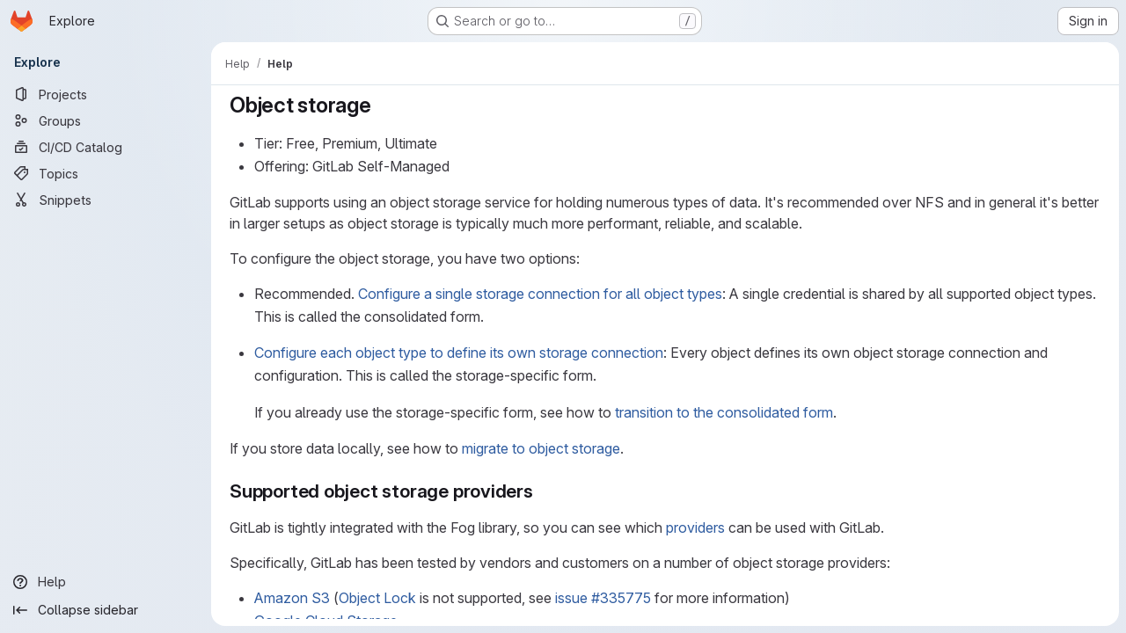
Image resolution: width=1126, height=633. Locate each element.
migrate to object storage (541, 448)
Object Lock (377, 598)
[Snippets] (105, 199)
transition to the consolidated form (724, 412)
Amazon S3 (292, 598)
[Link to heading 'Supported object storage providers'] (543, 491)
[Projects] (105, 94)
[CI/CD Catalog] (105, 147)
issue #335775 (603, 598)
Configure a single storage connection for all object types (540, 293)
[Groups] (105, 120)
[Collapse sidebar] (105, 610)
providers (695, 527)
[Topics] (105, 173)
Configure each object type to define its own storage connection (458, 352)
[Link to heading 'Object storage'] (382, 105)
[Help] (105, 582)
